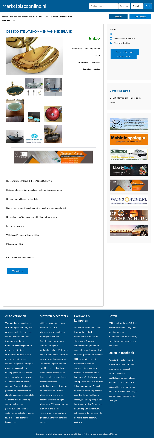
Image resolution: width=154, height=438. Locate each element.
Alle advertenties (120, 43)
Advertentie (140, 16)
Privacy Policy (82, 434)
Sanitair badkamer (18, 16)
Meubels (33, 16)
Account (118, 16)
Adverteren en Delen (100, 434)
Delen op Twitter (123, 56)
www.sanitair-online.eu (124, 38)
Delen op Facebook (125, 52)
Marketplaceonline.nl (24, 6)
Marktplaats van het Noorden (61, 434)
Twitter (114, 434)
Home (5, 16)
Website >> (17, 271)
